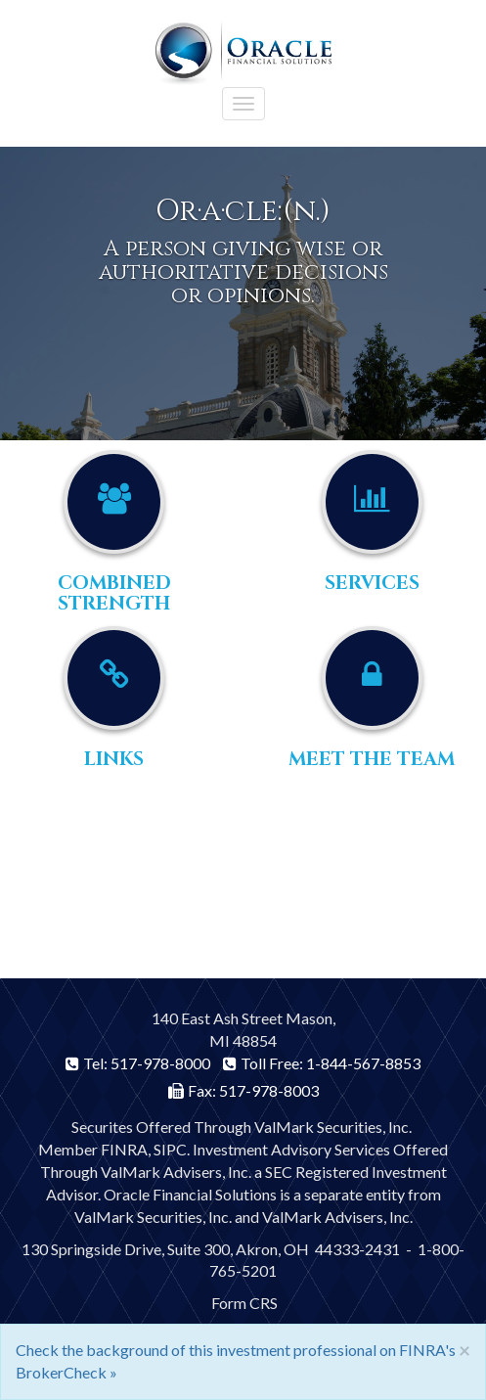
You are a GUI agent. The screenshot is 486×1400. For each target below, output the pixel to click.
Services (372, 583)
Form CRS (244, 1302)
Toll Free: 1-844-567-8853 (321, 1063)
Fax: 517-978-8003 (243, 1090)
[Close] (464, 1349)
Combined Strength (114, 593)
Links (114, 759)
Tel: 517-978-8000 (138, 1063)
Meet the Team (371, 759)
